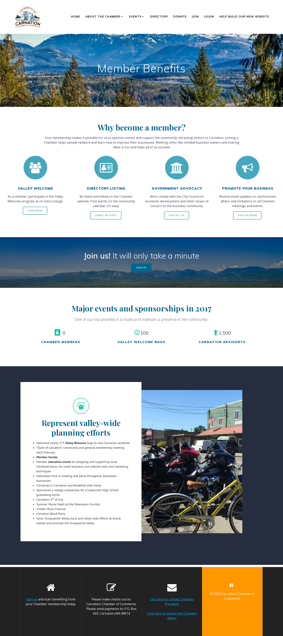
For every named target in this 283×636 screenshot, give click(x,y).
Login (209, 16)
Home (75, 16)
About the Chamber (102, 16)
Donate (180, 16)
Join (195, 16)
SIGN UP (141, 269)
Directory (159, 16)
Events (135, 16)
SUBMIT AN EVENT (105, 216)
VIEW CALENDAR (247, 216)
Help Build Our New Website (244, 16)
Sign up (31, 599)
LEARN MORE (35, 211)
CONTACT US (176, 216)
